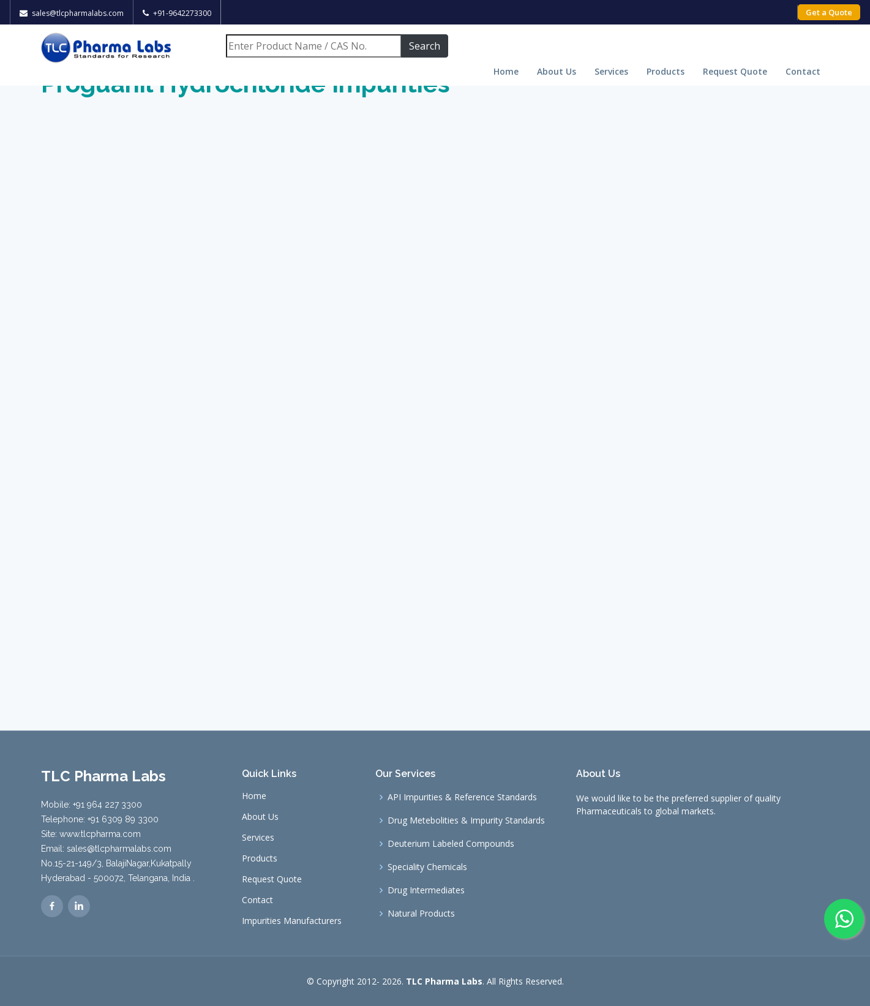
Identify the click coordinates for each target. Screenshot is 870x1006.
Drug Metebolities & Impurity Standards (466, 820)
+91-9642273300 (182, 13)
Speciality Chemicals (427, 867)
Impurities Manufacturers (292, 921)
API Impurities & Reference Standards (462, 797)
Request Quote (735, 71)
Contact (803, 71)
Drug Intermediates (426, 890)
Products (665, 71)
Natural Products (421, 913)
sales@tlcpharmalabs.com (78, 13)
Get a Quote (829, 12)
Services (611, 71)
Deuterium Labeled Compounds (451, 843)
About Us (556, 71)
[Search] (313, 46)
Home (506, 71)
